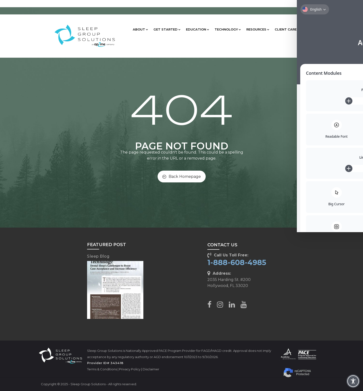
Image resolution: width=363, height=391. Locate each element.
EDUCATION (197, 29)
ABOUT (140, 29)
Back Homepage (181, 176)
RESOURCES (257, 29)
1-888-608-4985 (236, 262)
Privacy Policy (129, 369)
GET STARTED (166, 29)
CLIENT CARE (287, 29)
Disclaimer (151, 369)
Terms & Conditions (102, 369)
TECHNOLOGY (228, 29)
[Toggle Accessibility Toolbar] (353, 381)
